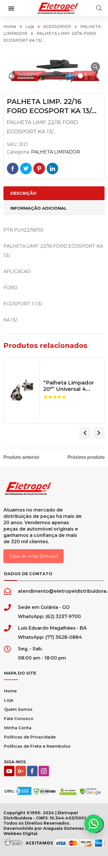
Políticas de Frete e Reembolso (37, 746)
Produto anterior (21, 457)
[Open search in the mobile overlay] (99, 8)
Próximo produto (86, 457)
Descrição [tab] (23, 193)
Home (9, 26)
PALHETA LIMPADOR (55, 152)
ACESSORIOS (57, 26)
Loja (29, 26)
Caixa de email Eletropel (34, 556)
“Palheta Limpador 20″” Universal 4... (68, 386)
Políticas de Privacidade (30, 737)
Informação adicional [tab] (38, 208)
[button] (95, 66)
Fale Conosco (18, 718)
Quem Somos (18, 709)
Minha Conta (17, 727)
